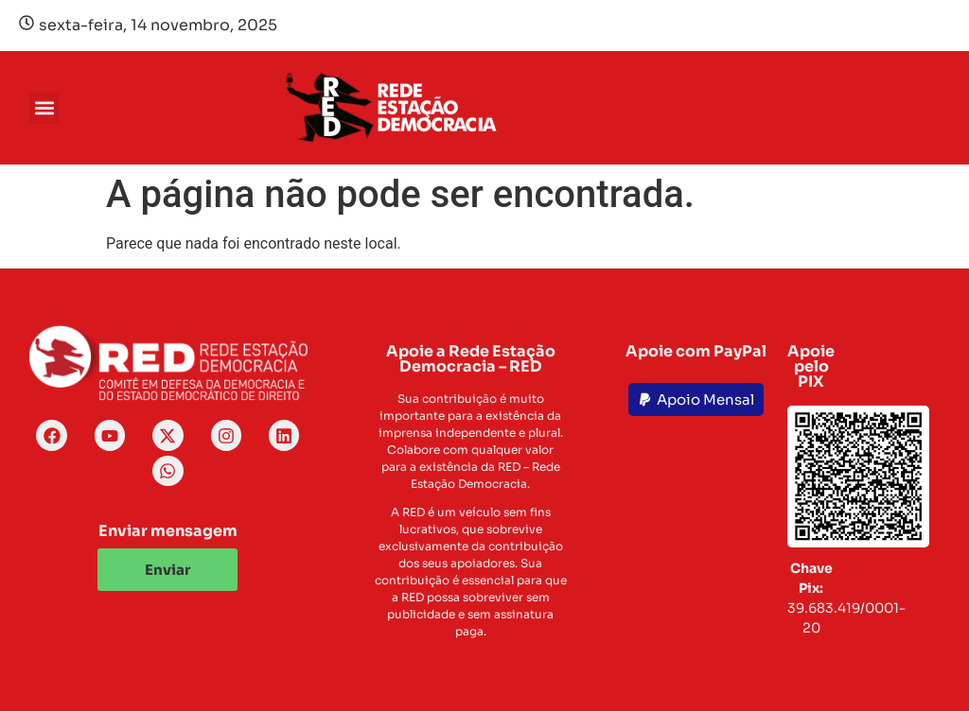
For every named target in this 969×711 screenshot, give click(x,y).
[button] (44, 108)
